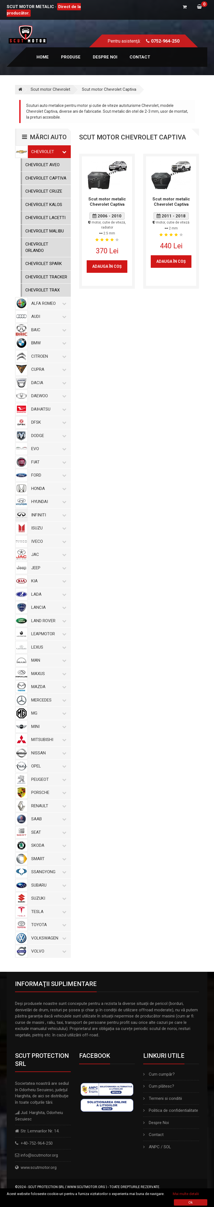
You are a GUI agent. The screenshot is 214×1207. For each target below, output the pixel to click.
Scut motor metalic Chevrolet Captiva (107, 202)
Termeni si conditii (162, 1098)
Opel (47, 766)
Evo (47, 448)
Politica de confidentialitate (170, 1110)
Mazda (47, 686)
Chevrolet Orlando (36, 247)
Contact (140, 57)
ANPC (154, 1146)
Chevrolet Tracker (46, 276)
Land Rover (47, 620)
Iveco (47, 541)
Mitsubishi (47, 739)
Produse (71, 57)
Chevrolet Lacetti (45, 217)
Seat (47, 832)
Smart (47, 858)
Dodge (47, 435)
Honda (47, 488)
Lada (47, 594)
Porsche (47, 792)
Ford (47, 475)
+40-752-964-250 (37, 1143)
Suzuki (47, 898)
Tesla (47, 911)
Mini (47, 726)
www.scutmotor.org (39, 1167)
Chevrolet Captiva (45, 178)
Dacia (47, 382)
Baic (47, 329)
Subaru (47, 885)
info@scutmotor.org (39, 1155)
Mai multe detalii (186, 1194)
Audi (47, 316)
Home (43, 57)
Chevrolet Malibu (44, 231)
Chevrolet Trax (42, 290)
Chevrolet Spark (43, 263)
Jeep (47, 567)
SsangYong (47, 871)
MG (47, 713)
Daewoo (47, 395)
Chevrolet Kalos (43, 204)
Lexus (47, 647)
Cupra (47, 369)
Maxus (47, 673)
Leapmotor (47, 633)
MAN (47, 660)
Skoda (47, 845)
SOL (167, 1146)
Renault (47, 805)
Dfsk (47, 422)
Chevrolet (47, 151)
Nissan (47, 753)
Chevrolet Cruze (43, 191)
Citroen (47, 356)
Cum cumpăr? (159, 1074)
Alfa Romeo (47, 303)
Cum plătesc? (158, 1086)
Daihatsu (47, 409)
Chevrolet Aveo (42, 164)
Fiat (47, 462)
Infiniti (47, 515)
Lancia (47, 607)
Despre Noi (156, 1122)
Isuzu (47, 528)
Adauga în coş (107, 266)
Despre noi (105, 57)
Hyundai (47, 501)
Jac (47, 554)
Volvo (47, 951)
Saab (47, 819)
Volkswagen (47, 938)
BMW (47, 343)
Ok (190, 1202)
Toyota (47, 924)
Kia (47, 581)
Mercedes (47, 700)
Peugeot (47, 779)
